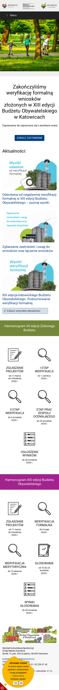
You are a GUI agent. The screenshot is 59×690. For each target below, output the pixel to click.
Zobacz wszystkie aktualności (22, 310)
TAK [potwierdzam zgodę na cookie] (15, 683)
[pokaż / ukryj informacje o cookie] (4, 686)
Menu (11, 15)
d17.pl (49, 671)
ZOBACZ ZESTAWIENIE (29, 137)
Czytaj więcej (18, 676)
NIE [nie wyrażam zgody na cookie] (21, 683)
